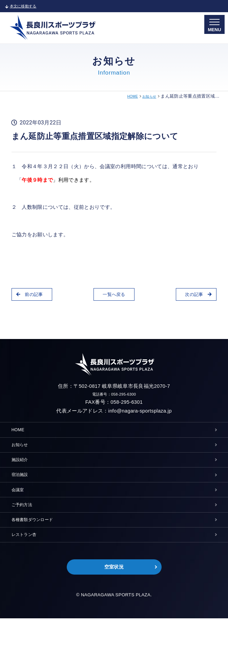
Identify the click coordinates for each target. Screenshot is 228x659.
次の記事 (193, 296)
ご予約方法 (25, 530)
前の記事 (35, 296)
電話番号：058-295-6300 (114, 395)
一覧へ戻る (114, 296)
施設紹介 (23, 472)
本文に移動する (26, 5)
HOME (127, 96)
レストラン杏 (28, 569)
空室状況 (114, 605)
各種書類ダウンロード (39, 549)
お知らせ (147, 96)
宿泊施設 (23, 492)
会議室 (20, 511)
